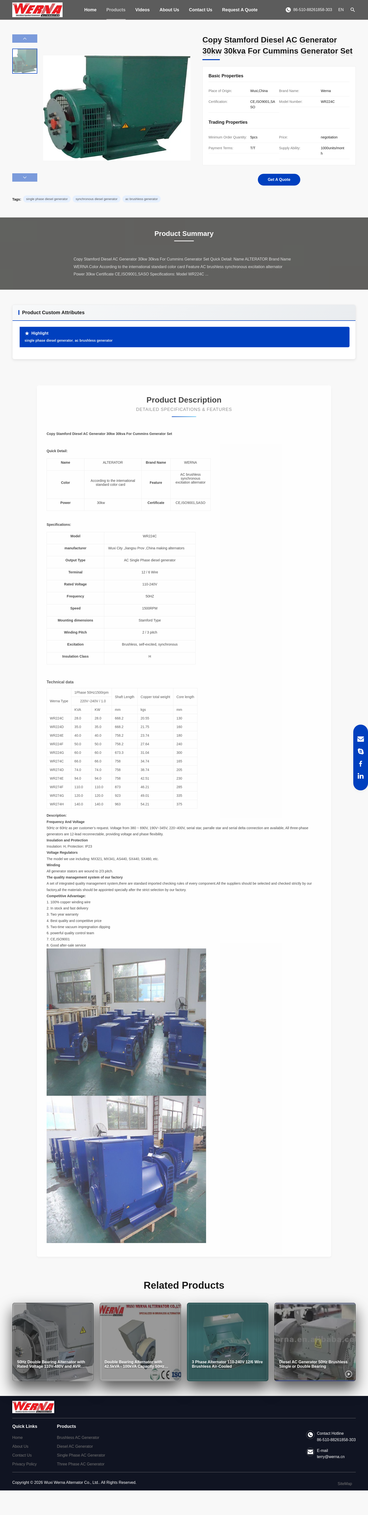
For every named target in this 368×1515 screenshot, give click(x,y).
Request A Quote (240, 9)
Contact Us (200, 9)
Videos (142, 9)
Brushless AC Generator (78, 1437)
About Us (169, 9)
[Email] (361, 739)
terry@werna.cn (331, 1457)
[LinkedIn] (361, 776)
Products (116, 9)
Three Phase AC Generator (81, 1464)
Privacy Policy (24, 1464)
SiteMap (345, 1484)
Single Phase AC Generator (81, 1455)
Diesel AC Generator (75, 1446)
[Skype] (361, 751)
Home (90, 9)
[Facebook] (361, 764)
